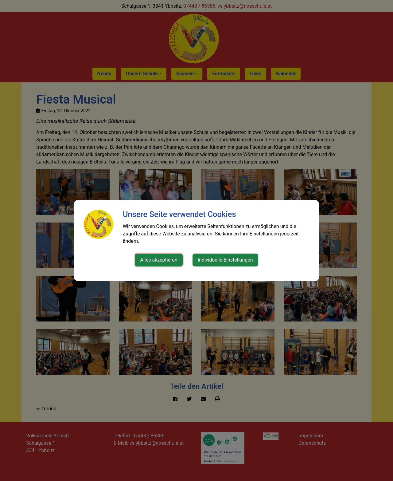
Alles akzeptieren (158, 260)
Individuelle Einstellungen (225, 260)
